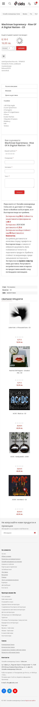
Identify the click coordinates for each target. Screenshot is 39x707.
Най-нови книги (7, 599)
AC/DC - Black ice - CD (19, 413)
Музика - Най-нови (8, 628)
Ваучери (4, 625)
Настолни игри (6, 636)
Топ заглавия (6, 596)
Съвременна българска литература (14, 607)
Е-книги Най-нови (7, 633)
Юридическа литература (10, 623)
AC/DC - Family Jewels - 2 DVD (20, 457)
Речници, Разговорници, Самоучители (14, 620)
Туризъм (4, 617)
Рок (31, 14)
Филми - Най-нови (7, 631)
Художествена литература (10, 604)
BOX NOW (21, 224)
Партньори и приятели (9, 567)
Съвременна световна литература (13, 610)
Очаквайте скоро (7, 602)
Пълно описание (11, 86)
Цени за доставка (11, 95)
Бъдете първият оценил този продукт (14, 35)
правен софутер (26, 261)
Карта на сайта (30, 700)
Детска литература (8, 612)
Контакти (5, 588)
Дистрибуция (6, 585)
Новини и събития (8, 564)
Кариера (4, 582)
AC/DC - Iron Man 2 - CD (19, 499)
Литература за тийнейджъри (11, 615)
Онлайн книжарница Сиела (11, 14)
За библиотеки (7, 569)
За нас (4, 554)
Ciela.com (24, 661)
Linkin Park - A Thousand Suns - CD (19, 327)
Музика (25, 14)
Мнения (8, 91)
